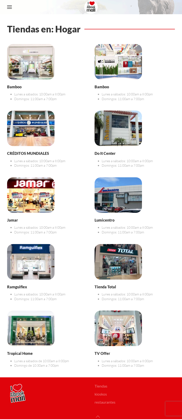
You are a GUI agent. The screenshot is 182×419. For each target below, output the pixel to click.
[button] (9, 7)
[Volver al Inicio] (91, 7)
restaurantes (105, 402)
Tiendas (101, 386)
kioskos (101, 394)
